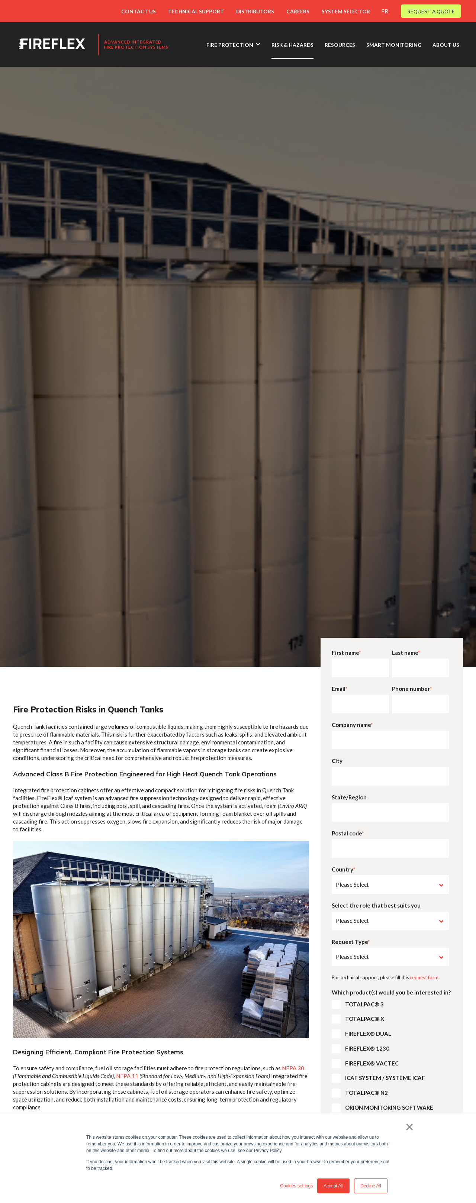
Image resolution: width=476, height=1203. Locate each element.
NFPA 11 (127, 1076)
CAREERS (297, 11)
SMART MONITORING (393, 45)
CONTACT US (138, 11)
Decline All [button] (370, 1186)
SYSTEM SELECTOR (346, 11)
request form (424, 977)
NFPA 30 (293, 1068)
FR (384, 11)
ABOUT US (445, 45)
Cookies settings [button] (296, 1186)
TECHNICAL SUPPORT (196, 11)
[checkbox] (390, 1057)
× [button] (409, 1126)
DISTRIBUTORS (255, 11)
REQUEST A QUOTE (431, 11)
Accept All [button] (333, 1186)
